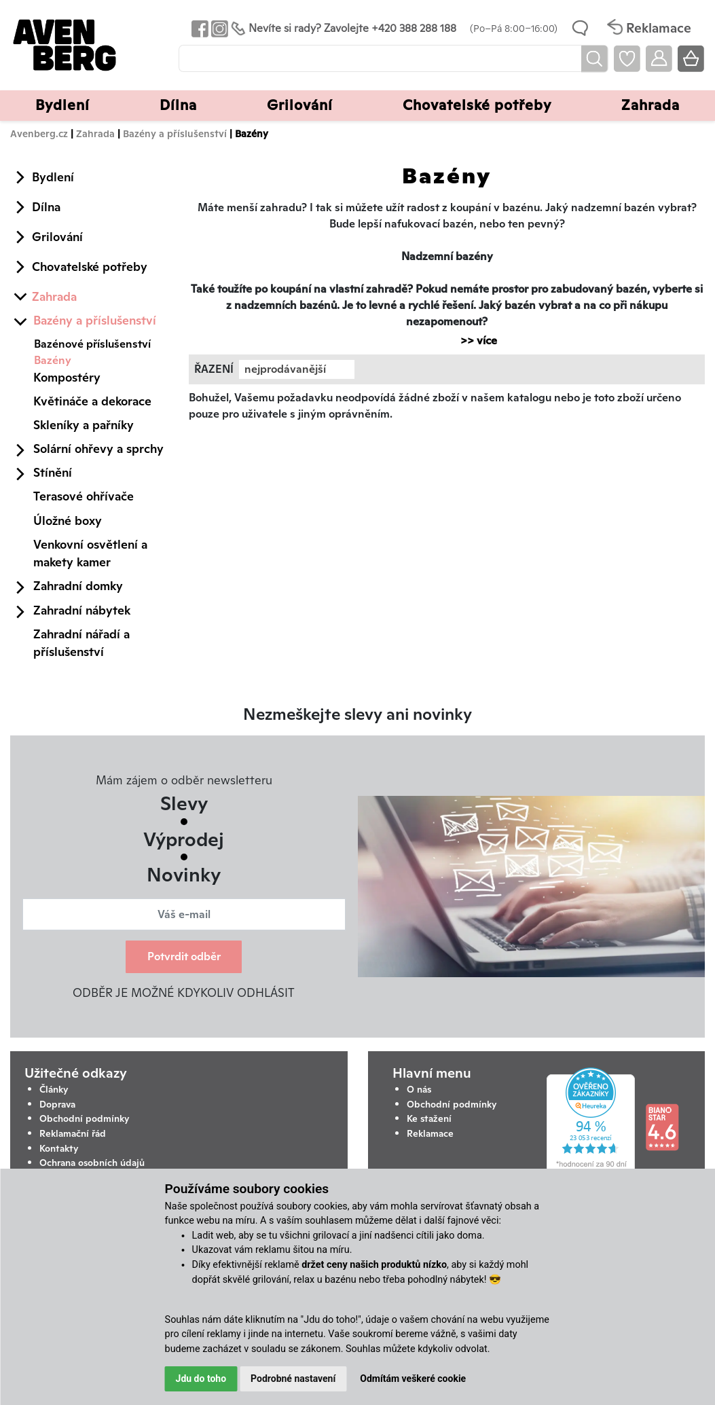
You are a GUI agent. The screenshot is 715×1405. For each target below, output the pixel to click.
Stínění (52, 472)
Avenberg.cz (39, 133)
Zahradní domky (78, 586)
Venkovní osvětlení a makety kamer (90, 553)
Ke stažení (429, 1118)
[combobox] (296, 369)
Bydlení (53, 177)
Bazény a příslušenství (175, 133)
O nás (419, 1089)
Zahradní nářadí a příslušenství (81, 642)
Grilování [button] (300, 105)
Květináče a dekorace (92, 401)
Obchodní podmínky (84, 1118)
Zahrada (95, 133)
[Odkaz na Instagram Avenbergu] (218, 28)
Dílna (46, 207)
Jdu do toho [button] (201, 1378)
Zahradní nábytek (81, 610)
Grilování (57, 236)
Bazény (52, 360)
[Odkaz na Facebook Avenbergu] (198, 28)
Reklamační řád (72, 1133)
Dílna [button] (178, 105)
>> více (472, 340)
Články (54, 1089)
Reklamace (430, 1133)
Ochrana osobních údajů (92, 1162)
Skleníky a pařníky (83, 425)
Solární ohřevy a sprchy (98, 448)
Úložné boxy (67, 520)
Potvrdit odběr (184, 956)
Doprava (57, 1104)
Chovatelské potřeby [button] (477, 105)
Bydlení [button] (62, 105)
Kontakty (59, 1148)
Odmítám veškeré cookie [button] (413, 1378)
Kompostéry (66, 377)
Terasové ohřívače (83, 496)
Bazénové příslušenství (92, 344)
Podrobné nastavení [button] (293, 1378)
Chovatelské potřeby (89, 266)
